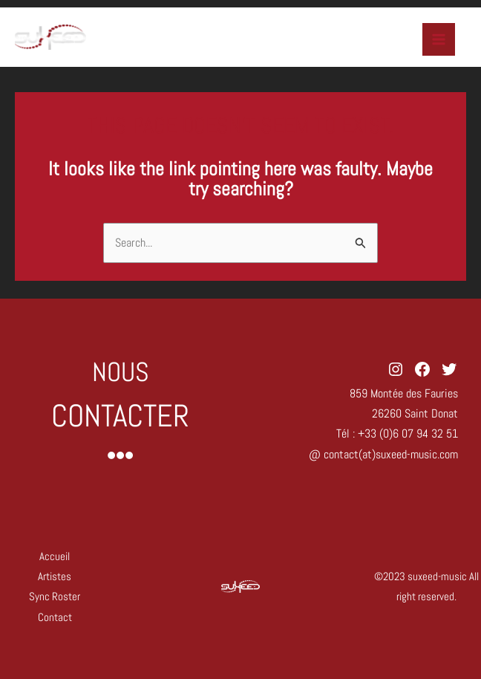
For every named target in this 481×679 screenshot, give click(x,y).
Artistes (54, 576)
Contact (55, 617)
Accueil (54, 556)
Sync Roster (54, 596)
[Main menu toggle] (438, 39)
